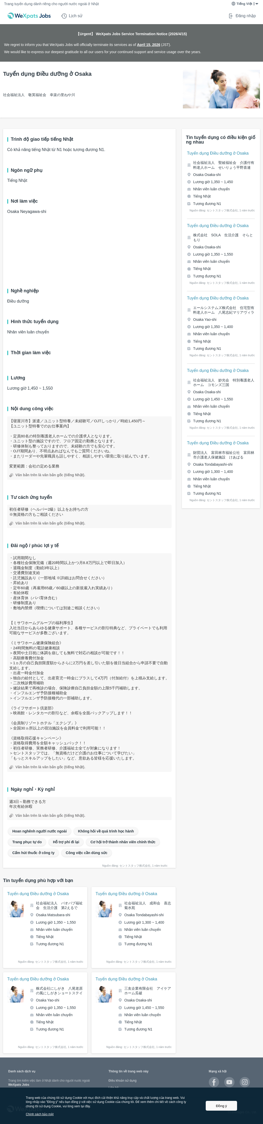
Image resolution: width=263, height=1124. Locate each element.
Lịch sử (71, 16)
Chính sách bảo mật (39, 1114)
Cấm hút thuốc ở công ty (33, 853)
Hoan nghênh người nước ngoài (39, 831)
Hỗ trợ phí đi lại (66, 842)
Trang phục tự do (27, 842)
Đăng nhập (242, 16)
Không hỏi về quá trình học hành (106, 831)
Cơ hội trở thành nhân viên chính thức (122, 842)
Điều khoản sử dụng (122, 1080)
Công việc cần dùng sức (86, 853)
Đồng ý (221, 1106)
